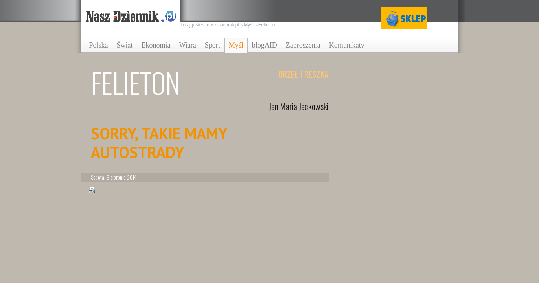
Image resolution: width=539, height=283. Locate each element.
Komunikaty (346, 45)
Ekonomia (156, 45)
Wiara (187, 45)
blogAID (264, 45)
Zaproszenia (303, 45)
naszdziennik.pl (223, 25)
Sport (212, 45)
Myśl (236, 45)
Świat (125, 45)
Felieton (266, 25)
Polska (98, 45)
